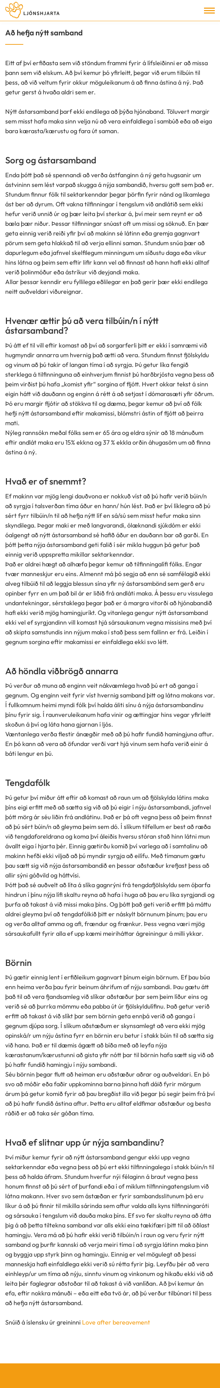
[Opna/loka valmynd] (209, 10)
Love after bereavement (116, 1322)
